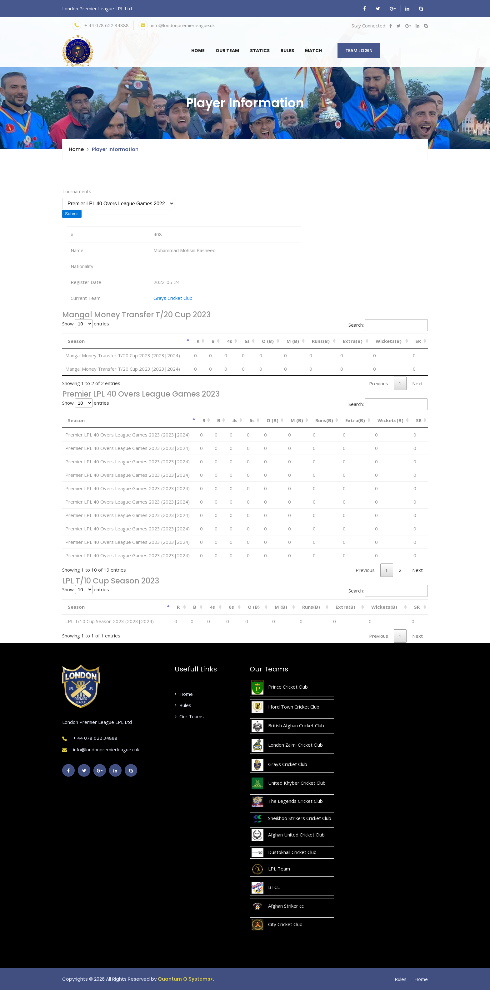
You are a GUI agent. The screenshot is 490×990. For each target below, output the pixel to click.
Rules (287, 50)
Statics (260, 50)
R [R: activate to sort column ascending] (198, 341)
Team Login (358, 50)
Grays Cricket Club (172, 298)
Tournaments (76, 191)
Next (417, 383)
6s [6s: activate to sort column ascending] (247, 341)
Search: (388, 325)
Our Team (227, 50)
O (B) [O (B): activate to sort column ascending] (268, 341)
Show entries (85, 323)
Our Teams (189, 716)
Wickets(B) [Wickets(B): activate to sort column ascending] (389, 341)
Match (313, 50)
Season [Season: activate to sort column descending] (76, 341)
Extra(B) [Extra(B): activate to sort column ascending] (352, 341)
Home (198, 50)
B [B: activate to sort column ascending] (213, 341)
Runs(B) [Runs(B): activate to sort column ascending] (321, 341)
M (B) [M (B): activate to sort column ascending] (293, 341)
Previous (378, 383)
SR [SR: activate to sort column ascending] (418, 341)
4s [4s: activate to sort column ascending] (229, 341)
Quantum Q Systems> (185, 979)
